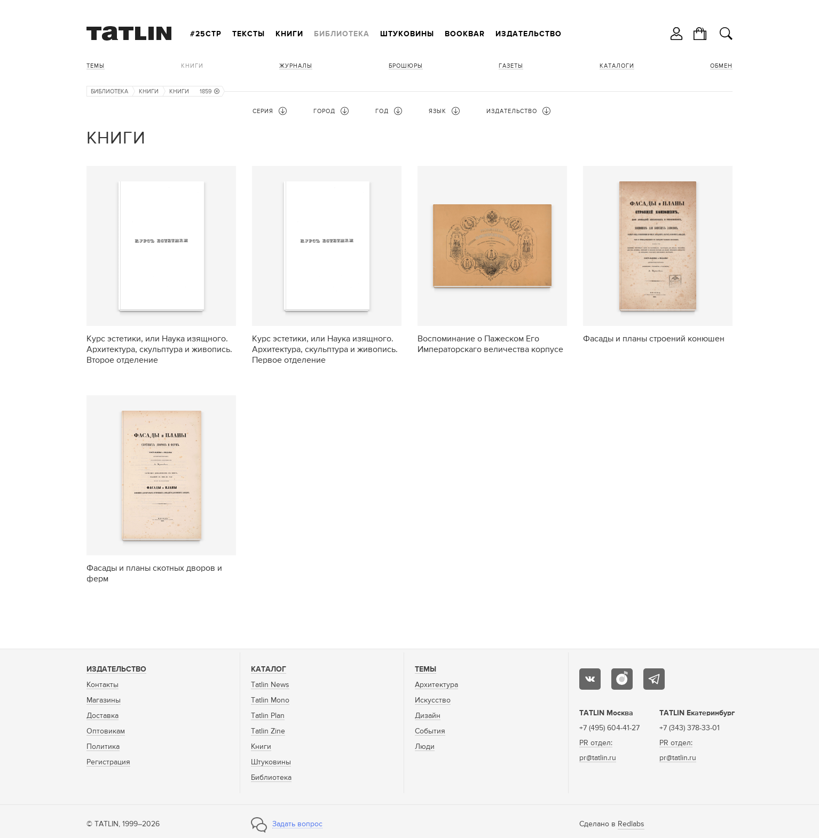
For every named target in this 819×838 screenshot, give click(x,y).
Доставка (102, 716)
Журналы (295, 66)
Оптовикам (105, 731)
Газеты (511, 66)
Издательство (528, 34)
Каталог (268, 669)
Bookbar (465, 34)
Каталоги (617, 66)
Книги (289, 34)
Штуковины (407, 34)
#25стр (206, 34)
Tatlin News (270, 685)
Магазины (103, 700)
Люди (425, 747)
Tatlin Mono (270, 700)
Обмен (721, 66)
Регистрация (108, 762)
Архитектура (436, 685)
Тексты (248, 34)
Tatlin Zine (268, 731)
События (430, 731)
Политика (103, 747)
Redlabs (631, 824)
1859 (209, 91)
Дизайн (427, 716)
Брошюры (406, 66)
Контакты (102, 685)
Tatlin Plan (268, 716)
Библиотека (341, 34)
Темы (95, 66)
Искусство (433, 700)
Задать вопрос (297, 824)
